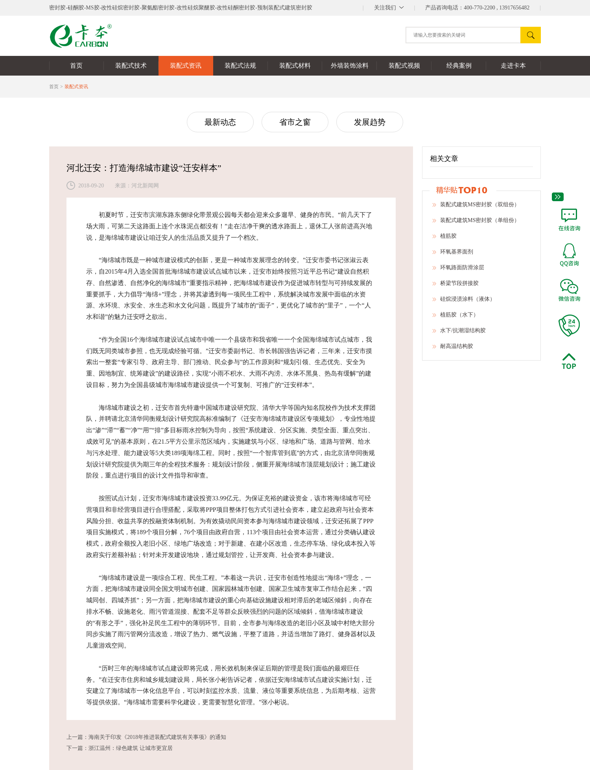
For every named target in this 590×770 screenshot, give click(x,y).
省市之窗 (295, 122)
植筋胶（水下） (455, 317)
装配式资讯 (76, 86)
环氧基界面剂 (452, 254)
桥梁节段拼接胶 (455, 285)
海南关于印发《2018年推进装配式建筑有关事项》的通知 (157, 737)
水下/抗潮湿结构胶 (459, 333)
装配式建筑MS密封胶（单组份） (476, 222)
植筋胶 (444, 238)
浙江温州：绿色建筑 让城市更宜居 (130, 748)
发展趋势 (369, 122)
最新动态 (220, 122)
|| (389, 8)
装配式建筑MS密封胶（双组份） (476, 207)
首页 (54, 86)
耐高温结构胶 (452, 348)
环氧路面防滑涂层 (458, 270)
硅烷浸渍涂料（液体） (463, 301)
